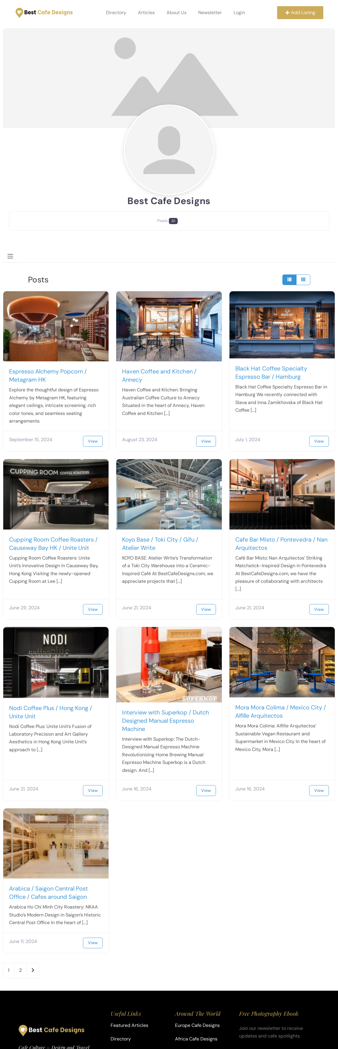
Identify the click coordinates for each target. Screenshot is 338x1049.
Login (238, 12)
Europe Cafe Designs (197, 1025)
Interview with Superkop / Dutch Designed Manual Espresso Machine (165, 721)
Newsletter (209, 12)
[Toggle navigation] (10, 256)
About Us (176, 12)
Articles (145, 12)
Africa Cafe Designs (196, 1039)
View (93, 441)
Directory (115, 12)
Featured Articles (129, 1025)
